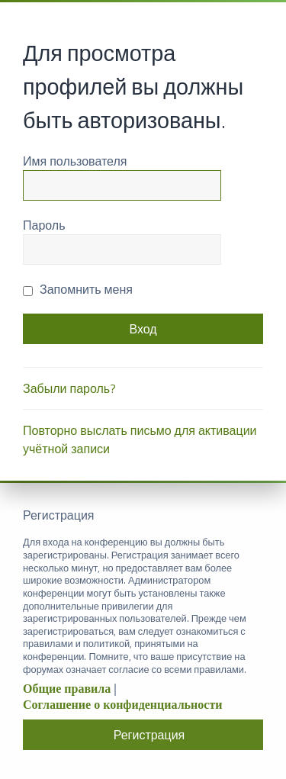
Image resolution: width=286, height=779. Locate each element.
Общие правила (67, 688)
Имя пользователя (75, 161)
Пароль (44, 225)
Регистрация (149, 735)
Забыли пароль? (69, 388)
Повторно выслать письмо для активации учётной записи (140, 439)
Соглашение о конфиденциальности (122, 704)
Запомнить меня (78, 289)
